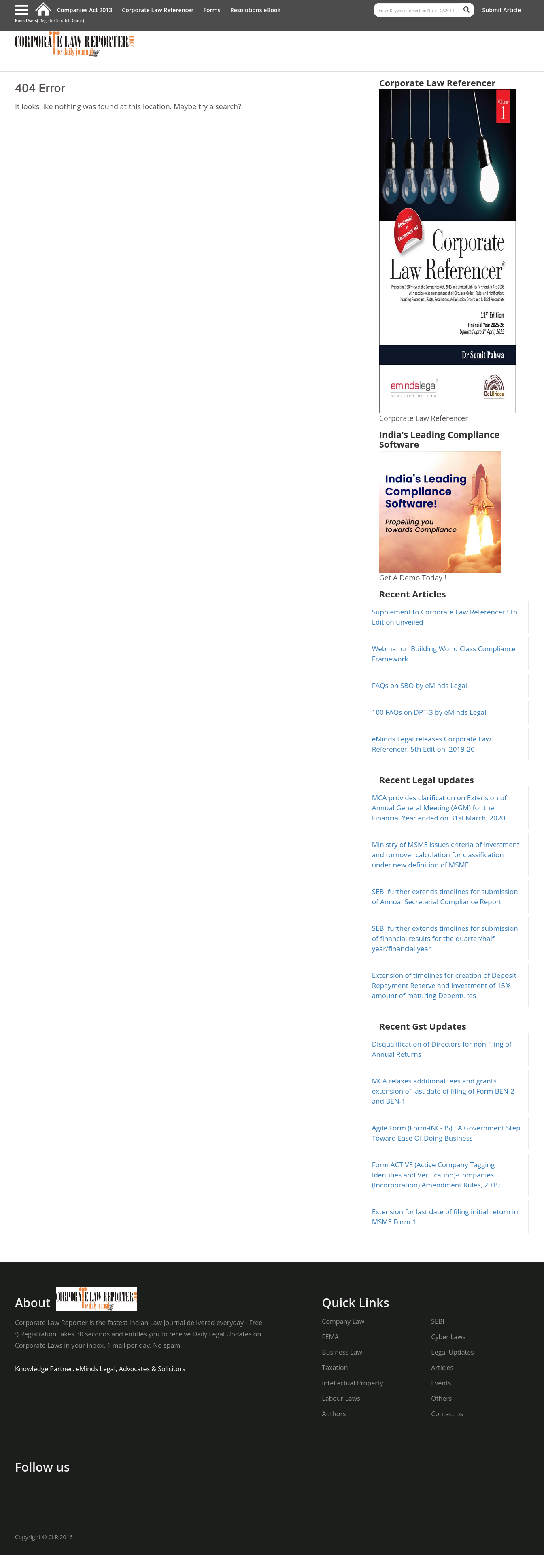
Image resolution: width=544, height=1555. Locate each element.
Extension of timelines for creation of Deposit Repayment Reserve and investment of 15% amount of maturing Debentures (444, 985)
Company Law (343, 1321)
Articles (442, 1367)
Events (441, 1383)
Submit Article (501, 10)
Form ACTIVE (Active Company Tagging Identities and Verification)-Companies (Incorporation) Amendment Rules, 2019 (436, 1175)
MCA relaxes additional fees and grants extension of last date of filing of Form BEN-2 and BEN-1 (443, 1091)
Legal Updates (452, 1352)
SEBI (437, 1321)
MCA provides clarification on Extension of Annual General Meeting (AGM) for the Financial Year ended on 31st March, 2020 (439, 807)
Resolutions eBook (255, 10)
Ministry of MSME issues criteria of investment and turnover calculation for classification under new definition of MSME (446, 854)
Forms (211, 10)
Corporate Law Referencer (157, 10)
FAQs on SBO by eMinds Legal (419, 685)
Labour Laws (341, 1398)
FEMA (330, 1336)
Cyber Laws (448, 1336)
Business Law (342, 1352)
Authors (334, 1413)
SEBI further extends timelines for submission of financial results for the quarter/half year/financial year (445, 938)
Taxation (335, 1367)
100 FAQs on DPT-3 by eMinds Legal (429, 712)
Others (441, 1398)
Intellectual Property (352, 1383)
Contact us (447, 1413)
